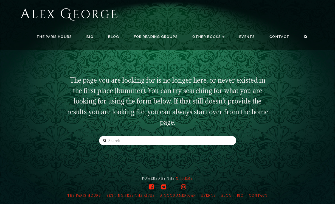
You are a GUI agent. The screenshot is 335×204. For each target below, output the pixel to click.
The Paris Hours (84, 195)
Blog (226, 195)
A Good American (178, 195)
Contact (258, 195)
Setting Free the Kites (130, 195)
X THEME (184, 178)
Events (208, 195)
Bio (240, 195)
